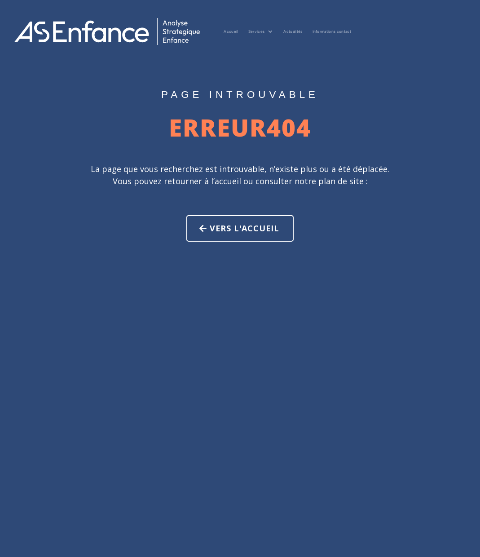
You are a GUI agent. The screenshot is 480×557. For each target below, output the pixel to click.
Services (256, 31)
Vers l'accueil (256, 228)
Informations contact (332, 31)
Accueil (231, 31)
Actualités (292, 31)
